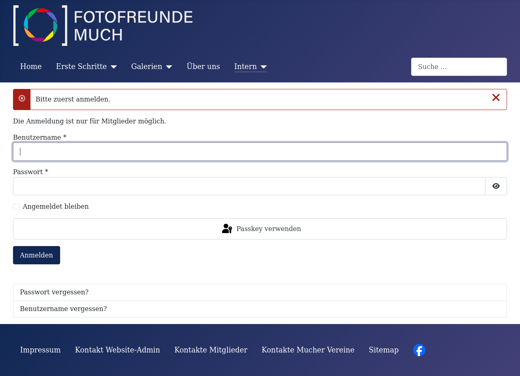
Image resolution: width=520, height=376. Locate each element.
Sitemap (384, 350)
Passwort (30, 172)
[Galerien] (167, 66)
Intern (245, 67)
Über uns (203, 67)
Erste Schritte (81, 67)
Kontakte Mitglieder (210, 350)
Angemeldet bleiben (56, 206)
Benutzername (39, 137)
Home (31, 67)
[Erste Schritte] (112, 66)
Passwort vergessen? (54, 292)
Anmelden (36, 255)
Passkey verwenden (261, 229)
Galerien (146, 67)
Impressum (40, 350)
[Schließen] (496, 97)
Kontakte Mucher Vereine (308, 350)
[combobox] (459, 67)
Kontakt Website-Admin (117, 350)
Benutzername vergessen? (63, 309)
